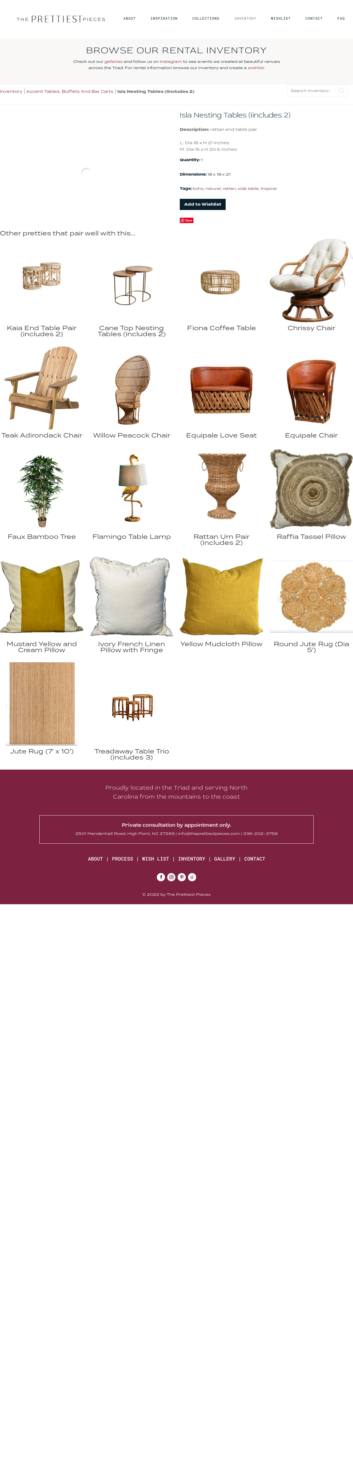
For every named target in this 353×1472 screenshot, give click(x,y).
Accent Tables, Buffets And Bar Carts (69, 91)
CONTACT (314, 18)
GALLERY (224, 858)
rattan (229, 188)
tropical (269, 188)
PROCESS (122, 858)
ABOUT (129, 18)
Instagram (171, 61)
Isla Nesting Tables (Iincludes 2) (156, 91)
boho (198, 188)
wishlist (256, 67)
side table (248, 188)
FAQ (341, 18)
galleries (113, 61)
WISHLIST (281, 18)
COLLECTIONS (205, 18)
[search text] (317, 91)
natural (213, 188)
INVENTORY (245, 18)
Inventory (11, 91)
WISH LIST (155, 858)
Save (188, 220)
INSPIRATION (164, 18)
